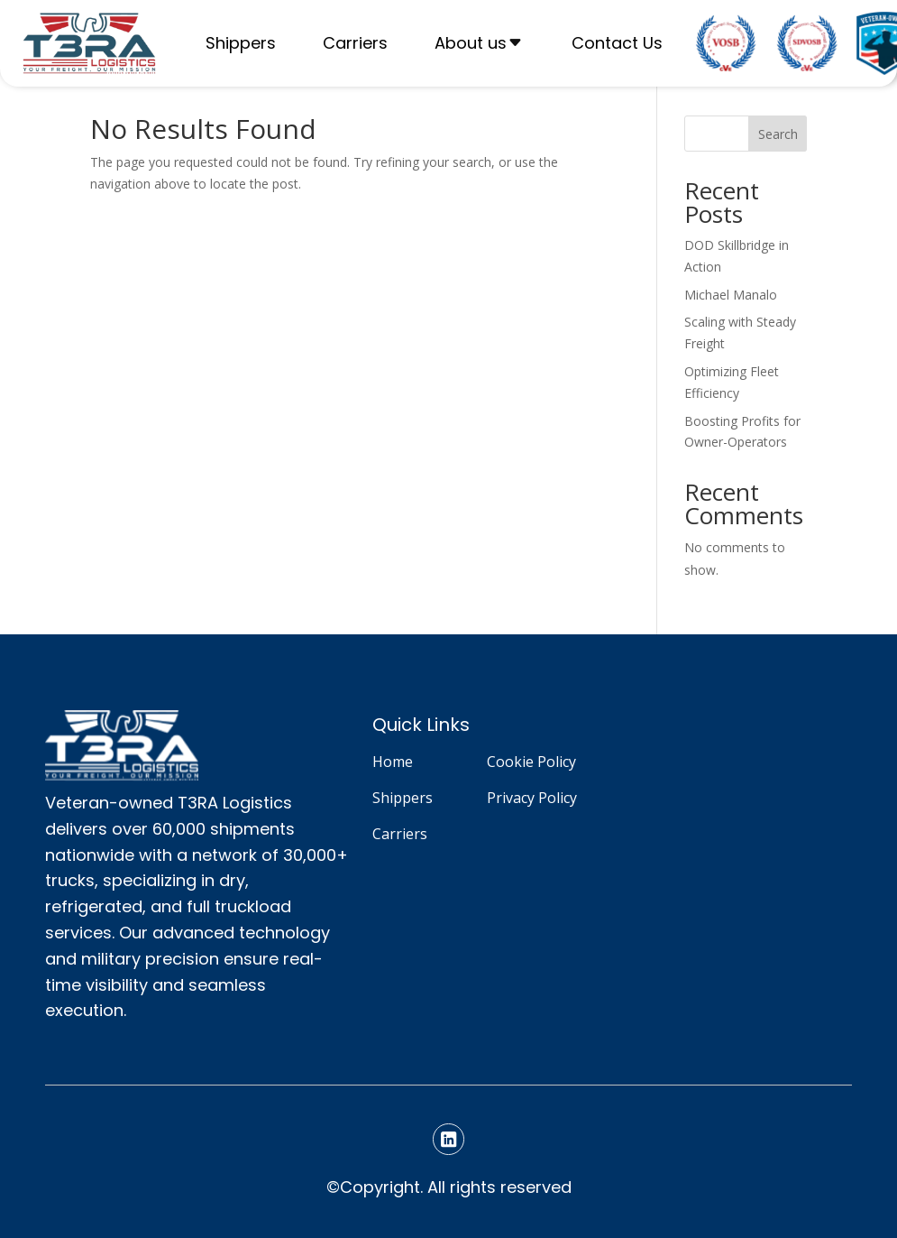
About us (471, 43)
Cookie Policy (531, 761)
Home (392, 761)
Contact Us (617, 43)
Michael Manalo (730, 294)
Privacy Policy (532, 798)
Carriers (355, 43)
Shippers (241, 43)
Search (778, 134)
